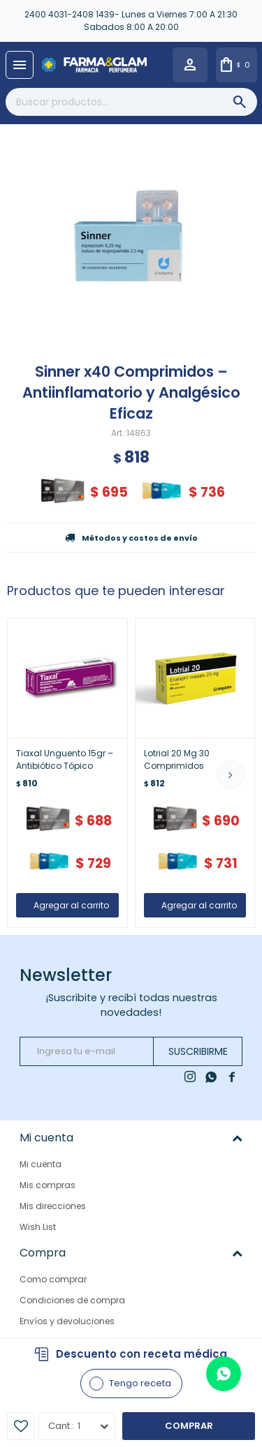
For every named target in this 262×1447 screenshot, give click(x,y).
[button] (230, 774)
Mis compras (47, 1185)
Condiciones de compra (72, 1300)
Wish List (38, 1227)
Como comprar (53, 1279)
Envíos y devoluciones (67, 1321)
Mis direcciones (53, 1206)
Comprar (189, 1425)
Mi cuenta (40, 1164)
